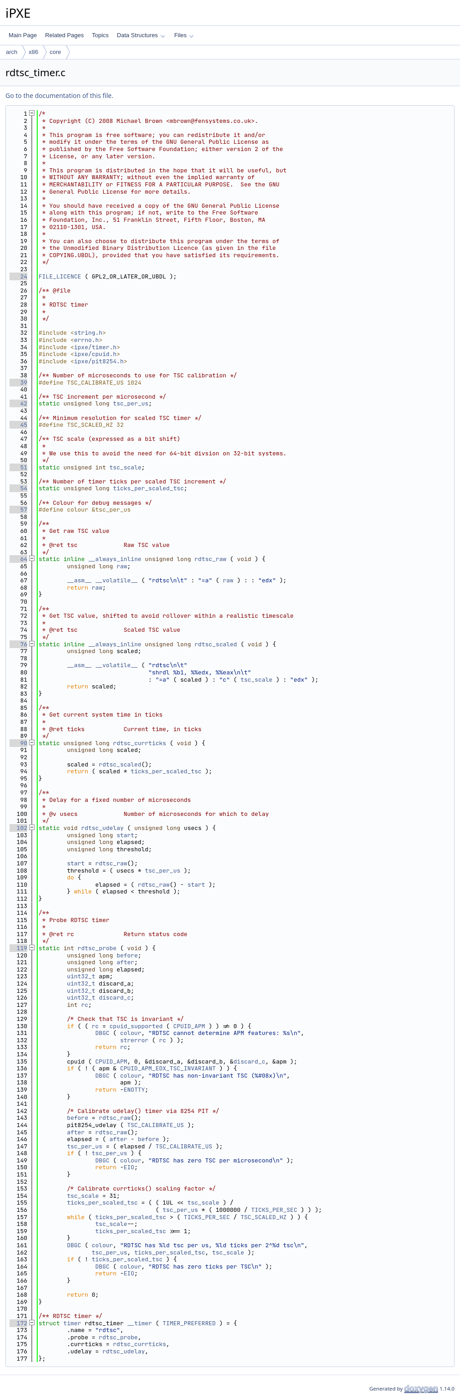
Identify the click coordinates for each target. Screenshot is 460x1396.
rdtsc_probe (97, 948)
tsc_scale (125, 467)
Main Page (23, 35)
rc (85, 1005)
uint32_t (81, 976)
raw (122, 566)
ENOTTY (134, 1089)
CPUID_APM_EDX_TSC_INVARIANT (168, 1068)
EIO (129, 1167)
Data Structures (141, 35)
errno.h (86, 340)
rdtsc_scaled (215, 644)
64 (18, 559)
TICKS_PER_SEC (274, 1210)
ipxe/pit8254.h (99, 361)
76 (18, 644)
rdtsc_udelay (102, 828)
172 (18, 1323)
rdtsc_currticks (139, 743)
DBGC (102, 1033)
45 (18, 425)
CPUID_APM (189, 1026)
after (125, 962)
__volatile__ (116, 580)
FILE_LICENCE (60, 276)
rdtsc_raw (210, 559)
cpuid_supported (136, 1026)
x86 (33, 52)
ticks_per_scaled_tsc (148, 488)
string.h (88, 333)
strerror (134, 1040)
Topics (100, 35)
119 (18, 948)
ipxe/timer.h (95, 347)
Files (184, 35)
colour (130, 1033)
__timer (139, 1323)
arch (11, 52)
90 (18, 743)
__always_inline (114, 559)
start (125, 835)
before (127, 955)
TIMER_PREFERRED (189, 1323)
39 (18, 382)
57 (18, 509)
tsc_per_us (130, 403)
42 (18, 403)
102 (18, 828)
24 (18, 276)
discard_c (115, 997)
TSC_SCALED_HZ (264, 1217)
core (55, 52)
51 (18, 467)
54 (18, 488)
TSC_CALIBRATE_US (155, 1125)
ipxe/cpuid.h (95, 354)
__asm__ (79, 580)
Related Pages (64, 35)
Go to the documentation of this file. (59, 95)
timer (72, 1323)
